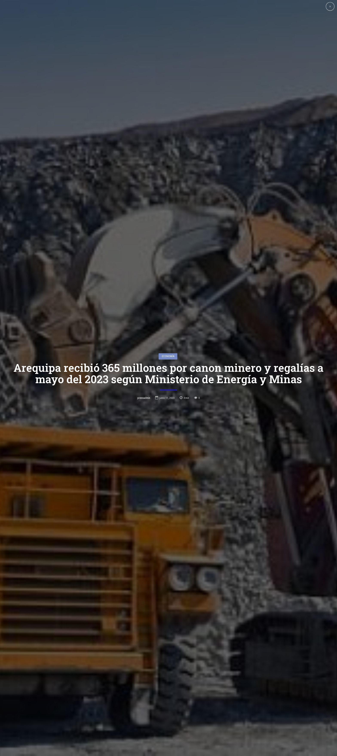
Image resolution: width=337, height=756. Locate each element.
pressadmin (143, 359)
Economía (168, 317)
